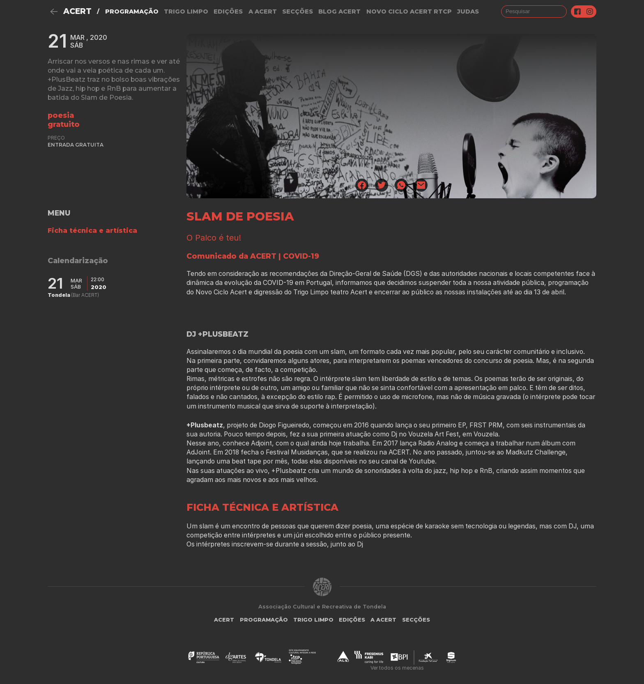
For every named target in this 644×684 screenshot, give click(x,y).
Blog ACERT (339, 11)
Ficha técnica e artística (92, 230)
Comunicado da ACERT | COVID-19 (252, 256)
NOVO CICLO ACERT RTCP (409, 11)
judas (468, 11)
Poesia (61, 115)
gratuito (64, 124)
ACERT (77, 11)
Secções (297, 11)
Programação (132, 11)
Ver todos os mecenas (397, 668)
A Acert (262, 11)
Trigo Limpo (186, 11)
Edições (228, 11)
